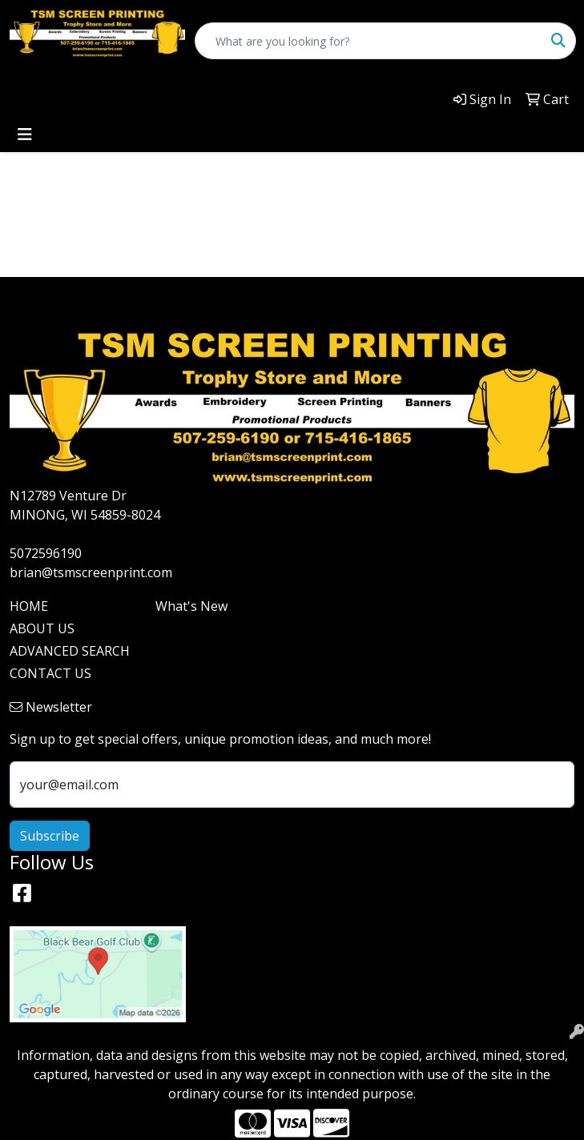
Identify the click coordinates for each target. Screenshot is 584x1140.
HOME (29, 606)
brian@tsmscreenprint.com (91, 572)
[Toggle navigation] (25, 134)
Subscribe (49, 836)
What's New (191, 606)
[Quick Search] (368, 40)
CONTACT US (50, 673)
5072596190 (46, 553)
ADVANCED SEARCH (70, 651)
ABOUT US (42, 628)
